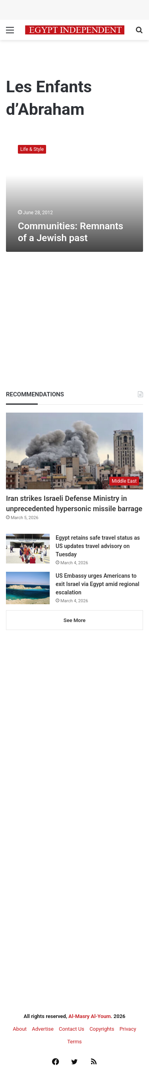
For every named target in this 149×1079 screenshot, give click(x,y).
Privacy (128, 1029)
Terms (74, 1042)
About (20, 1029)
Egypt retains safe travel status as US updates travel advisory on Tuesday (98, 546)
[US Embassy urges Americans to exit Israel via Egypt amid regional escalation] (28, 588)
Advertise (43, 1029)
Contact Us (71, 1029)
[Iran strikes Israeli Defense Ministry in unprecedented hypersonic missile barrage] (74, 451)
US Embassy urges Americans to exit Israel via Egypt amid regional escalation (97, 584)
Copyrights (101, 1029)
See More (74, 620)
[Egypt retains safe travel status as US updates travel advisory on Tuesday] (28, 548)
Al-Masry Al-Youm (89, 1016)
